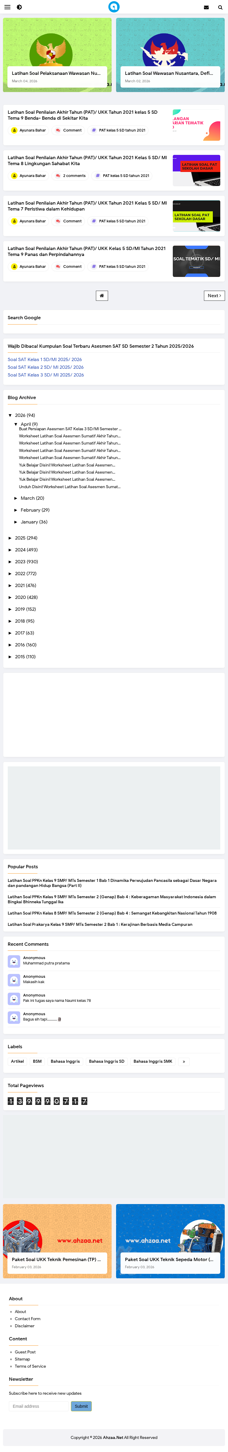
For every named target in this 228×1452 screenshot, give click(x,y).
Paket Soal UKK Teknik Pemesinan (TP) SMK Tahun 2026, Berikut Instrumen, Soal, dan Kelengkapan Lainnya (59, 1263)
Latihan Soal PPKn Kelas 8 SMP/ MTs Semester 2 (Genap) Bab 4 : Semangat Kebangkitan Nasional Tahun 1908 (112, 913)
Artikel (17, 1061)
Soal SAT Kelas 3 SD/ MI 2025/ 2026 (46, 375)
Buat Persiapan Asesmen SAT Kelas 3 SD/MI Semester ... (70, 428)
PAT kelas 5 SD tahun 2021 (122, 130)
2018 (20, 621)
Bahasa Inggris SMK (153, 1061)
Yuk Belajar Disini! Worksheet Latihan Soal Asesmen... (67, 465)
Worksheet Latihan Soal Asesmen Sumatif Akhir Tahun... (70, 436)
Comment (72, 130)
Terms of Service (30, 1366)
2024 (21, 550)
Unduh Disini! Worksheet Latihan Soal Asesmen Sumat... (70, 486)
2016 (20, 645)
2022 (20, 574)
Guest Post (25, 1352)
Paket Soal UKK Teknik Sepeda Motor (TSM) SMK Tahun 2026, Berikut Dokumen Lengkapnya (172, 1263)
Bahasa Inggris (65, 1061)
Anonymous (34, 957)
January (30, 522)
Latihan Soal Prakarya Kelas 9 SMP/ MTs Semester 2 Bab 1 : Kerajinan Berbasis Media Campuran (100, 924)
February (31, 510)
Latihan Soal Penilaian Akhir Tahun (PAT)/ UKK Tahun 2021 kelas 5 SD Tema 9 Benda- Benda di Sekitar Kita (83, 115)
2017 (20, 633)
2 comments (74, 175)
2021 (20, 586)
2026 (21, 415)
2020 (21, 597)
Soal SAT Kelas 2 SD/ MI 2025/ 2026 (46, 367)
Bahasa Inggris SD (106, 1061)
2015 (20, 657)
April (26, 424)
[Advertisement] (114, 808)
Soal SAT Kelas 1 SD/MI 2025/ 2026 (45, 360)
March (28, 498)
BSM (37, 1061)
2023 (21, 562)
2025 (21, 538)
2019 (20, 609)
